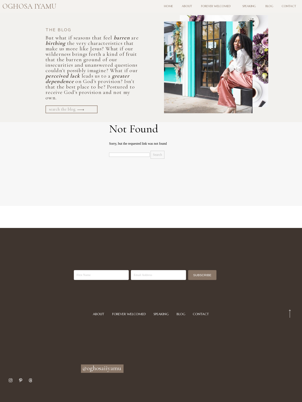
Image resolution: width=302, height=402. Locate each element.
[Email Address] (158, 275)
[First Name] (101, 275)
